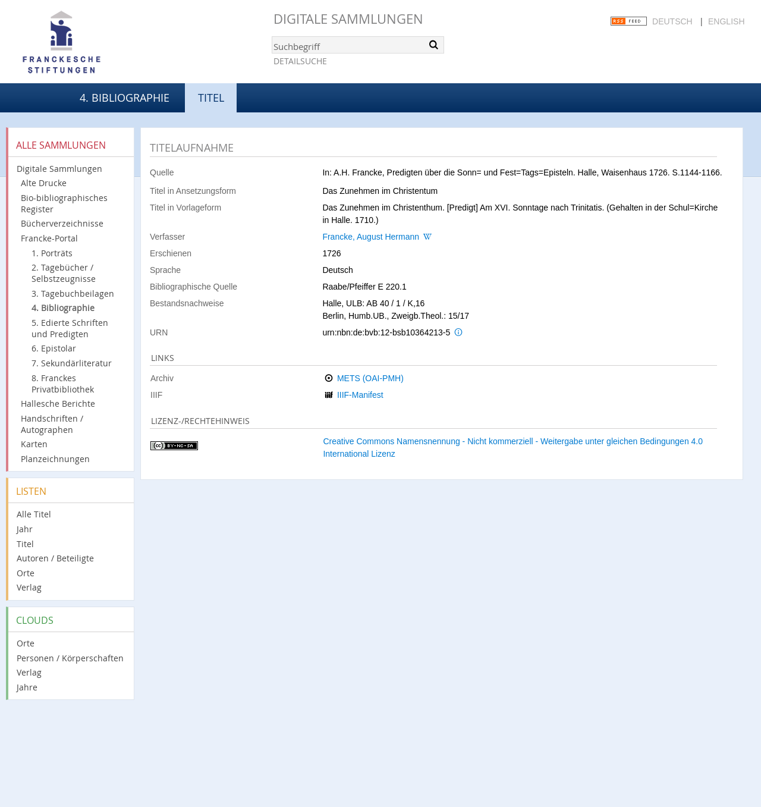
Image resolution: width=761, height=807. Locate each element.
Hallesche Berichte (58, 403)
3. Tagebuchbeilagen (73, 293)
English (726, 21)
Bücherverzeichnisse (62, 223)
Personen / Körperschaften (70, 658)
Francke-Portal (49, 238)
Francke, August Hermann (370, 236)
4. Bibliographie (124, 97)
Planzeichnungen (55, 458)
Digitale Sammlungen (348, 18)
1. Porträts (52, 253)
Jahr (25, 529)
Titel (25, 543)
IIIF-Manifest (360, 395)
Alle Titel (34, 514)
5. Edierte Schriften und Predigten (70, 328)
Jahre (27, 687)
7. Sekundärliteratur (72, 363)
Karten (34, 444)
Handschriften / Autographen (52, 424)
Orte (25, 573)
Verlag (29, 587)
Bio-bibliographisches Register (64, 203)
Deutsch (672, 21)
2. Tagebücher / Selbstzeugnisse (64, 273)
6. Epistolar (54, 348)
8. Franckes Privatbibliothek (63, 383)
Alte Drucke (44, 183)
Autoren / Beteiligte (55, 558)
